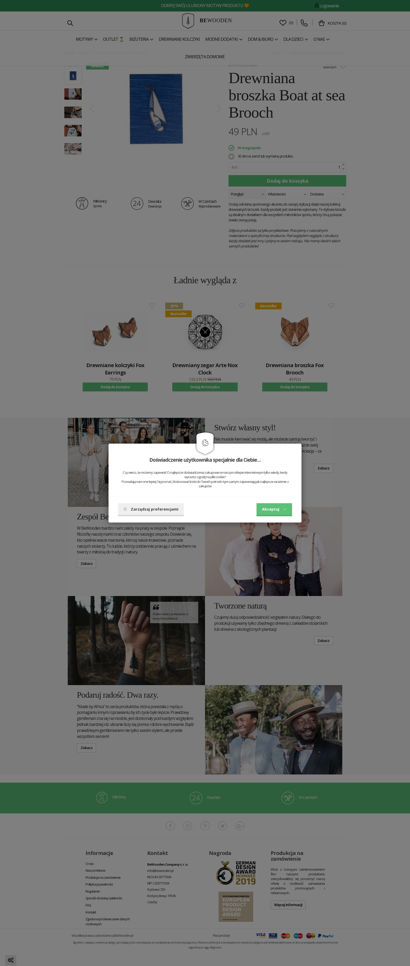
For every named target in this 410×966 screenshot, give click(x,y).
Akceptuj (274, 509)
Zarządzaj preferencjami (150, 509)
